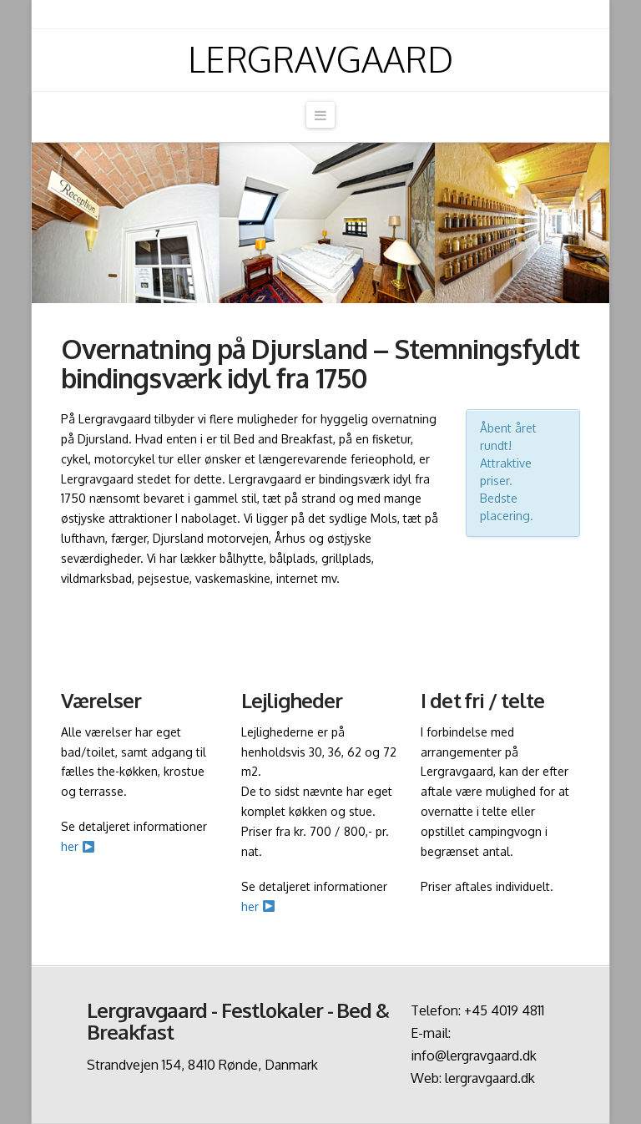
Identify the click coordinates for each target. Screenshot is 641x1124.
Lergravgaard (320, 59)
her (77, 846)
